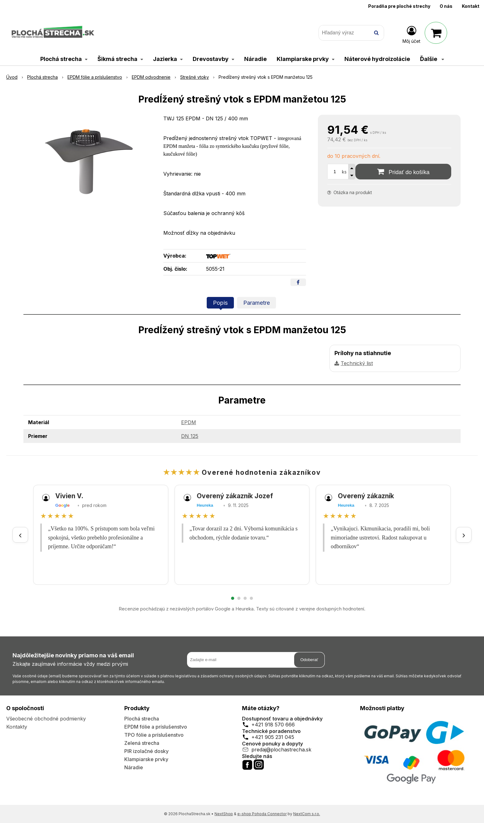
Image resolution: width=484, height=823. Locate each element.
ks (344, 171)
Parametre (256, 302)
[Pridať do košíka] (403, 171)
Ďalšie (432, 59)
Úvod (11, 77)
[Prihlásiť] (411, 34)
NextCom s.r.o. (306, 813)
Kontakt (470, 6)
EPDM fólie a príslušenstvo (94, 77)
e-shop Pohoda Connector (262, 813)
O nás (446, 6)
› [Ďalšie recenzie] (463, 534)
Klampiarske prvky (146, 759)
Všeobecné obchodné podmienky (46, 718)
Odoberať (309, 659)
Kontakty (16, 727)
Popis (220, 302)
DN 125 (189, 436)
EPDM (188, 422)
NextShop (224, 813)
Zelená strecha (141, 743)
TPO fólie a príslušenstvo (154, 735)
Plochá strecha (42, 77)
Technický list (357, 363)
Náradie (133, 767)
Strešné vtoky (194, 77)
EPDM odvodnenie (151, 77)
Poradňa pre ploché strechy (399, 6)
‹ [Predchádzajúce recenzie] (20, 534)
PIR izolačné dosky (146, 751)
